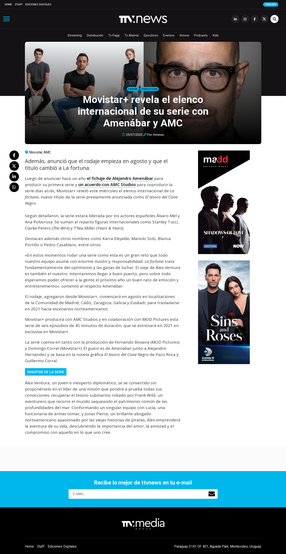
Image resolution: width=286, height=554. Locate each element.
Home (8, 4)
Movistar (35, 152)
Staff (18, 4)
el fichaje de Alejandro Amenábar (120, 178)
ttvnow (184, 35)
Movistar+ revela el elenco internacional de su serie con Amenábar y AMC (143, 111)
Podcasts (201, 35)
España (133, 89)
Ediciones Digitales (38, 4)
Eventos (168, 35)
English (271, 4)
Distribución (95, 35)
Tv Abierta (132, 35)
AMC (47, 152)
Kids (216, 35)
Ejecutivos (151, 35)
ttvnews (158, 135)
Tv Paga (113, 35)
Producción (149, 89)
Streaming (75, 35)
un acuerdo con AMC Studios (107, 184)
